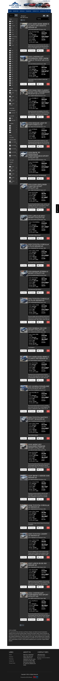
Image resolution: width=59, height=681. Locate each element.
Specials (22, 11)
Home (10, 11)
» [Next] (24, 20)
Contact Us (36, 11)
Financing (28, 11)
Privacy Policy (12, 663)
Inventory (15, 11)
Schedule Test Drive (45, 11)
